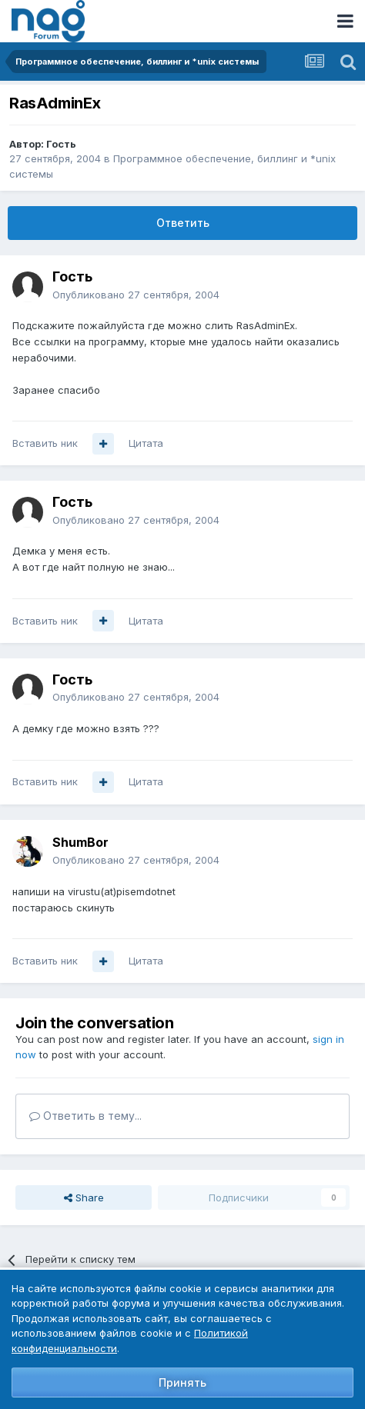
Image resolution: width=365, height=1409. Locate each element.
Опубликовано (135, 294)
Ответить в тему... (85, 1115)
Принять (182, 1382)
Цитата (146, 443)
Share (84, 1197)
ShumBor (80, 842)
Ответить (182, 222)
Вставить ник (45, 443)
